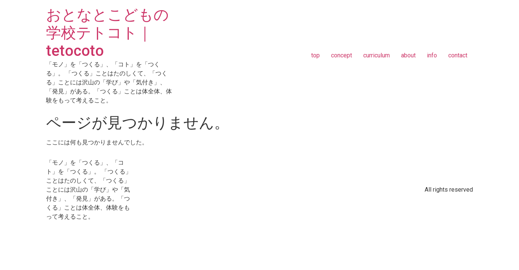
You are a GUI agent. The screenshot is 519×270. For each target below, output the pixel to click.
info (432, 55)
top (315, 55)
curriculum (376, 55)
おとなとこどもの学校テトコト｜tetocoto (107, 33)
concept (341, 55)
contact (457, 55)
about (408, 55)
